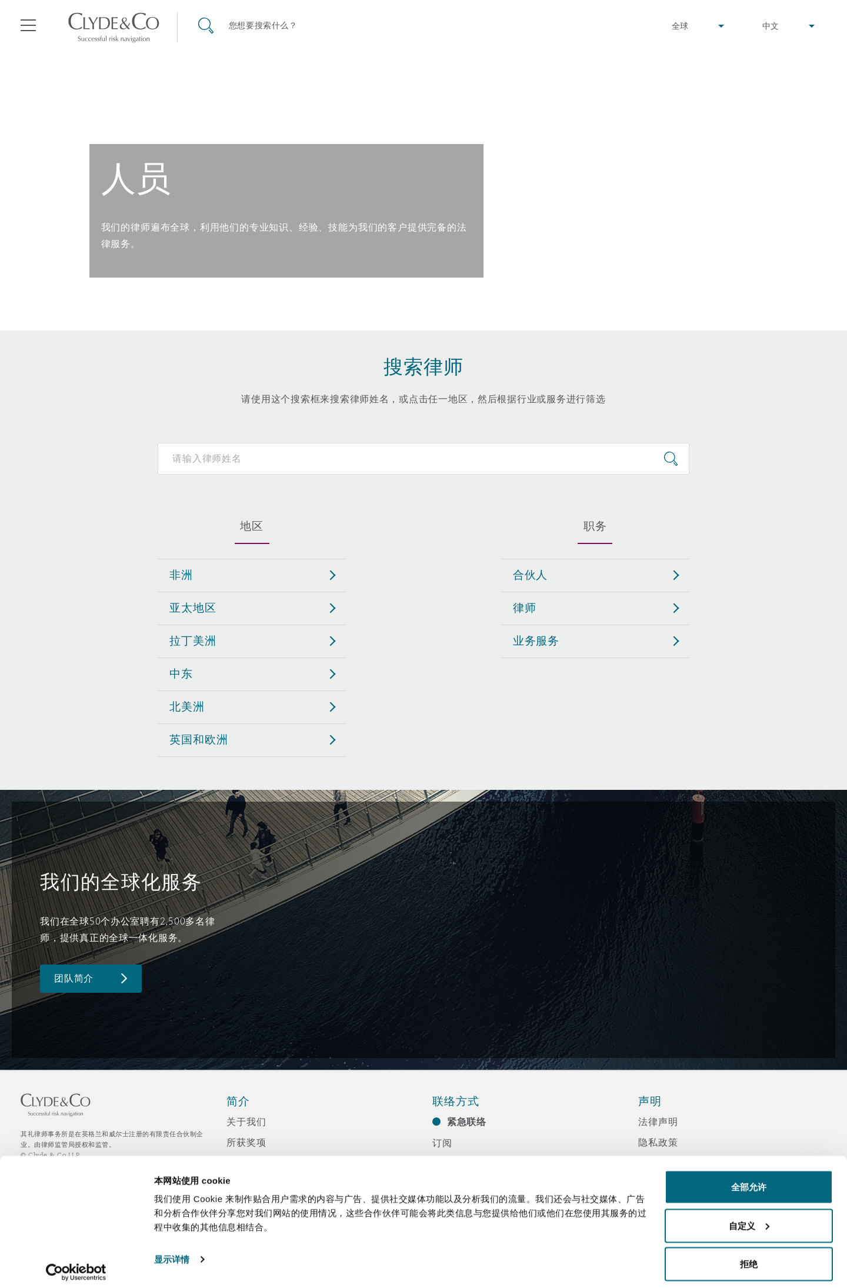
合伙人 (530, 575)
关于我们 (246, 1121)
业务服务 (536, 640)
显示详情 (171, 1252)
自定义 (749, 1218)
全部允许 (748, 1179)
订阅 (442, 1143)
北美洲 (187, 706)
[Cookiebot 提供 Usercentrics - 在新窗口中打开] (76, 1265)
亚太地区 (192, 607)
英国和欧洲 (198, 739)
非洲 (181, 575)
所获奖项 (246, 1142)
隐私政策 (658, 1142)
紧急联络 (466, 1122)
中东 (181, 673)
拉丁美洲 (192, 640)
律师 (524, 607)
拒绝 (749, 1257)
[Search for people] (423, 459)
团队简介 (74, 978)
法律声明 (658, 1121)
